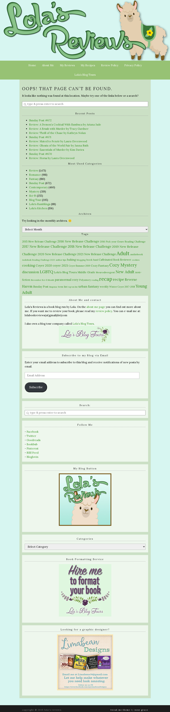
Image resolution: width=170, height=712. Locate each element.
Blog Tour (35, 200)
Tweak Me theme (120, 710)
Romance (35, 174)
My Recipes (88, 65)
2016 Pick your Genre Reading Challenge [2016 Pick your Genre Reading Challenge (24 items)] (122, 241)
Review (33, 170)
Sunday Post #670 (40, 154)
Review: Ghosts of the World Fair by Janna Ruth (58, 145)
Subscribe (36, 387)
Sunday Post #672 (40, 120)
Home (32, 65)
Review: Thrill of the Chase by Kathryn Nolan (57, 133)
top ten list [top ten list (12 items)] (73, 287)
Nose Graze (141, 710)
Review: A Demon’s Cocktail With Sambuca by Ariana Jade (65, 124)
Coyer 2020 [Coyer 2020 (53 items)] (44, 265)
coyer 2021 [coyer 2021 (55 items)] (60, 265)
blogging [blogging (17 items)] (81, 260)
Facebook (33, 431)
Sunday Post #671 (40, 137)
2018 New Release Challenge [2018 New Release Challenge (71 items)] (89, 247)
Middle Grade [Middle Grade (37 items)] (86, 272)
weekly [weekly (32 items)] (104, 286)
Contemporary (38, 187)
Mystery (34, 191)
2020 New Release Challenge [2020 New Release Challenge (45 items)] (57, 254)
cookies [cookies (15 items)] (136, 260)
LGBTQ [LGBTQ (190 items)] (46, 271)
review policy (104, 311)
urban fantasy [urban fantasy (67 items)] (88, 286)
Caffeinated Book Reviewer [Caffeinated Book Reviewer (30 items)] (115, 259)
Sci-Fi (32, 195)
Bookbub (32, 444)
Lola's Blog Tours (83, 323)
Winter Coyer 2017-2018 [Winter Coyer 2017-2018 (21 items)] (122, 286)
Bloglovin (32, 457)
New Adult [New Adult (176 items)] (125, 271)
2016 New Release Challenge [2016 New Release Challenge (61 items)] (78, 241)
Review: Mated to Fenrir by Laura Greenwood (58, 141)
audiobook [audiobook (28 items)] (136, 254)
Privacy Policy (133, 65)
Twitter (31, 436)
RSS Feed (33, 452)
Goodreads (33, 440)
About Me (48, 65)
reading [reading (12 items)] (95, 280)
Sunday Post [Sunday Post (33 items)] (40, 286)
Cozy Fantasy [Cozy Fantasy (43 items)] (100, 265)
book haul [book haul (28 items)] (92, 259)
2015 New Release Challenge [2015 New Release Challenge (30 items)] (39, 241)
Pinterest (33, 448)
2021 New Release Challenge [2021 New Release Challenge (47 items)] (96, 254)
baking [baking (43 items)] (71, 259)
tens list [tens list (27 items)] (63, 286)
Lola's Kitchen (38, 208)
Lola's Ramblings (39, 204)
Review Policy (109, 65)
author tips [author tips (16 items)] (61, 260)
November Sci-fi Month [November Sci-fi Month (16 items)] (42, 280)
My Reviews (67, 65)
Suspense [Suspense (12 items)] (53, 287)
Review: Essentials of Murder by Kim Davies (56, 149)
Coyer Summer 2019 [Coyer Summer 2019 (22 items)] (79, 265)
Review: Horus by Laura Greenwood (51, 158)
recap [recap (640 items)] (105, 279)
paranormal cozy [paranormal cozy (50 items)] (66, 280)
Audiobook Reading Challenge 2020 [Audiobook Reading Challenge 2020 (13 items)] (38, 260)
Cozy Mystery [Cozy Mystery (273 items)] (123, 265)
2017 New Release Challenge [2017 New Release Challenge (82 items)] (44, 246)
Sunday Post (36, 183)
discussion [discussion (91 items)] (30, 272)
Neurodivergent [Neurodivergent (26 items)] (105, 272)
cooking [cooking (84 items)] (28, 265)
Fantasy (34, 179)
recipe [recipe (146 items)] (118, 279)
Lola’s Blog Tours (85, 74)
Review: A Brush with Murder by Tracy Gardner (58, 128)
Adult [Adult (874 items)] (123, 253)
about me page (95, 307)
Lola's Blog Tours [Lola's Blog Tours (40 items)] (65, 272)
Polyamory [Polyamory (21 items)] (85, 279)
